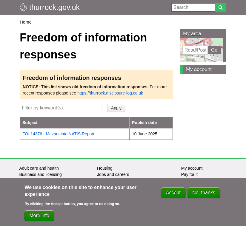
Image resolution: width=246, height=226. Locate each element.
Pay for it (189, 174)
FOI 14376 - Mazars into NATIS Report (58, 133)
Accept (173, 196)
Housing (104, 168)
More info (39, 219)
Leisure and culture (115, 180)
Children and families (38, 180)
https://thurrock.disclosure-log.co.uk (110, 93)
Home (26, 21)
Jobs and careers (113, 174)
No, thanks (203, 196)
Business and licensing (40, 174)
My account (199, 69)
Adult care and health (39, 168)
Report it (189, 180)
